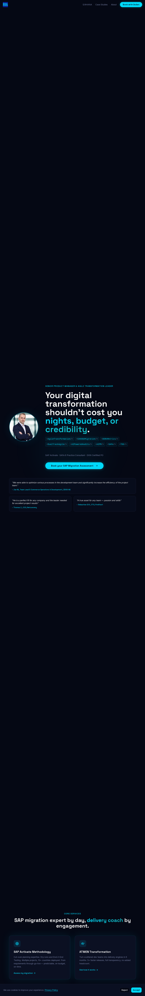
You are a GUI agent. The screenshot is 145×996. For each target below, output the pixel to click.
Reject (125, 990)
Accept (136, 990)
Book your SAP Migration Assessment (74, 465)
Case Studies (101, 4)
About (114, 4)
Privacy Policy (51, 990)
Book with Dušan (131, 4)
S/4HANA (87, 4)
